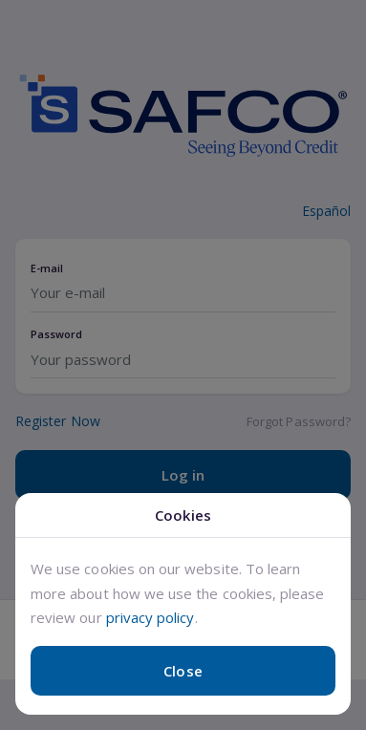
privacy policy (150, 617)
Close (182, 670)
